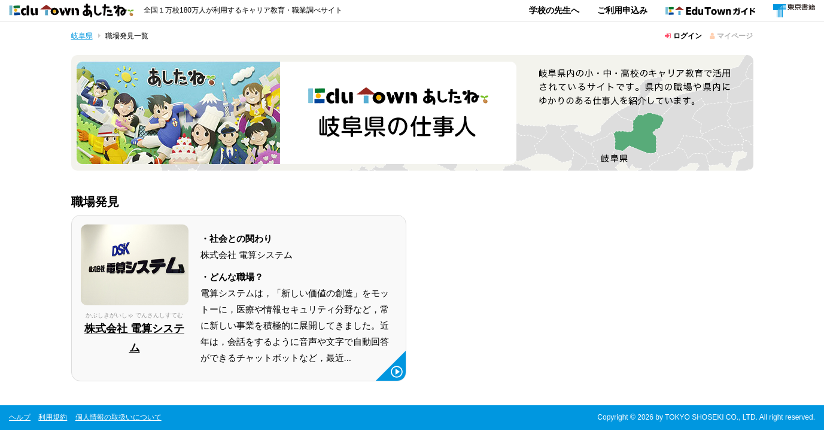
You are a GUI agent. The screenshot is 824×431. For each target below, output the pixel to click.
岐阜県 (82, 36)
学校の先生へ (554, 10)
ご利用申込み (622, 10)
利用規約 (52, 417)
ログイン (683, 36)
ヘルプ (20, 417)
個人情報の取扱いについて (118, 417)
